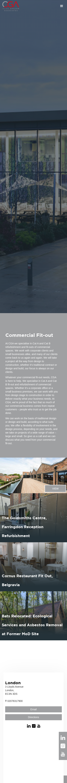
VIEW (55, 488)
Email (33, 709)
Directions (33, 717)
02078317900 (14, 701)
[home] (10, 6)
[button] (43, 6)
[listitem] (33, 475)
